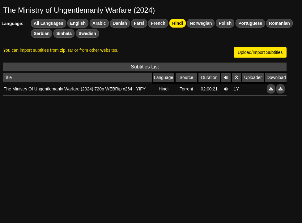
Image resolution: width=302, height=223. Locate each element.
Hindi (177, 23)
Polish (225, 23)
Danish (120, 23)
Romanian (279, 23)
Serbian (41, 33)
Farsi (139, 23)
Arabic (99, 23)
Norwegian (201, 23)
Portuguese (250, 23)
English (78, 23)
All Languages (48, 23)
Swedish (87, 33)
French (158, 23)
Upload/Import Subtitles (260, 52)
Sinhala (64, 33)
